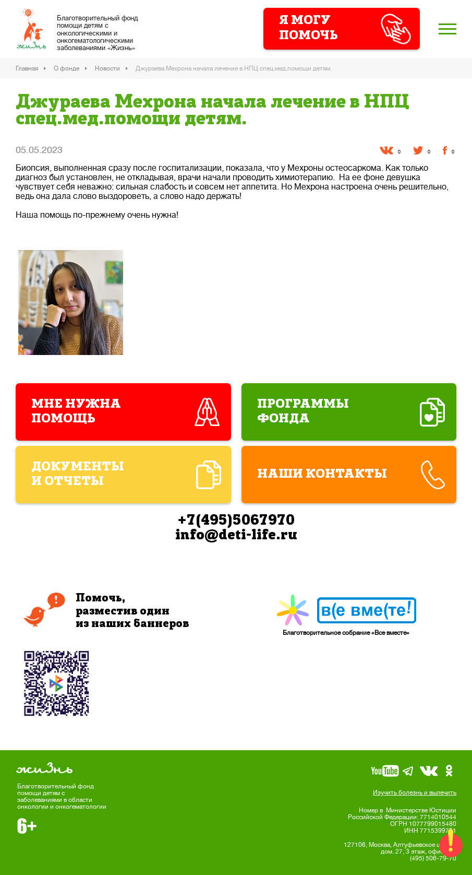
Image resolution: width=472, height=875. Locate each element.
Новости (107, 68)
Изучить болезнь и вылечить (414, 792)
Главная (27, 68)
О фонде (66, 68)
